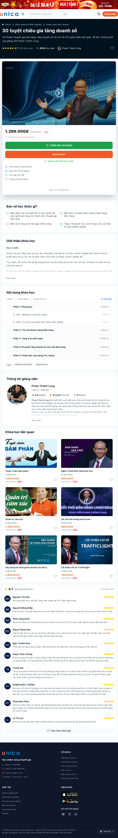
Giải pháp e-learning (10, 797)
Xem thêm (11, 278)
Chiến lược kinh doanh (57, 24)
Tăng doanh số (41, 364)
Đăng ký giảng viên (10, 793)
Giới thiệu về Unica (68, 758)
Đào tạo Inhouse (9, 805)
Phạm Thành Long (71, 48)
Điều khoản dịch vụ (69, 774)
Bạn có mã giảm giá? (59, 190)
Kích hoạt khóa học (69, 766)
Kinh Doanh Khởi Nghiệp (42, 403)
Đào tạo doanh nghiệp (11, 801)
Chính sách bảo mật (69, 778)
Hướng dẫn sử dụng (69, 762)
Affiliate (5, 813)
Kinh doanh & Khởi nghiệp (28, 24)
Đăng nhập (110, 14)
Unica (6, 24)
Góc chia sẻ (66, 770)
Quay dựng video (9, 809)
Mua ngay (59, 154)
